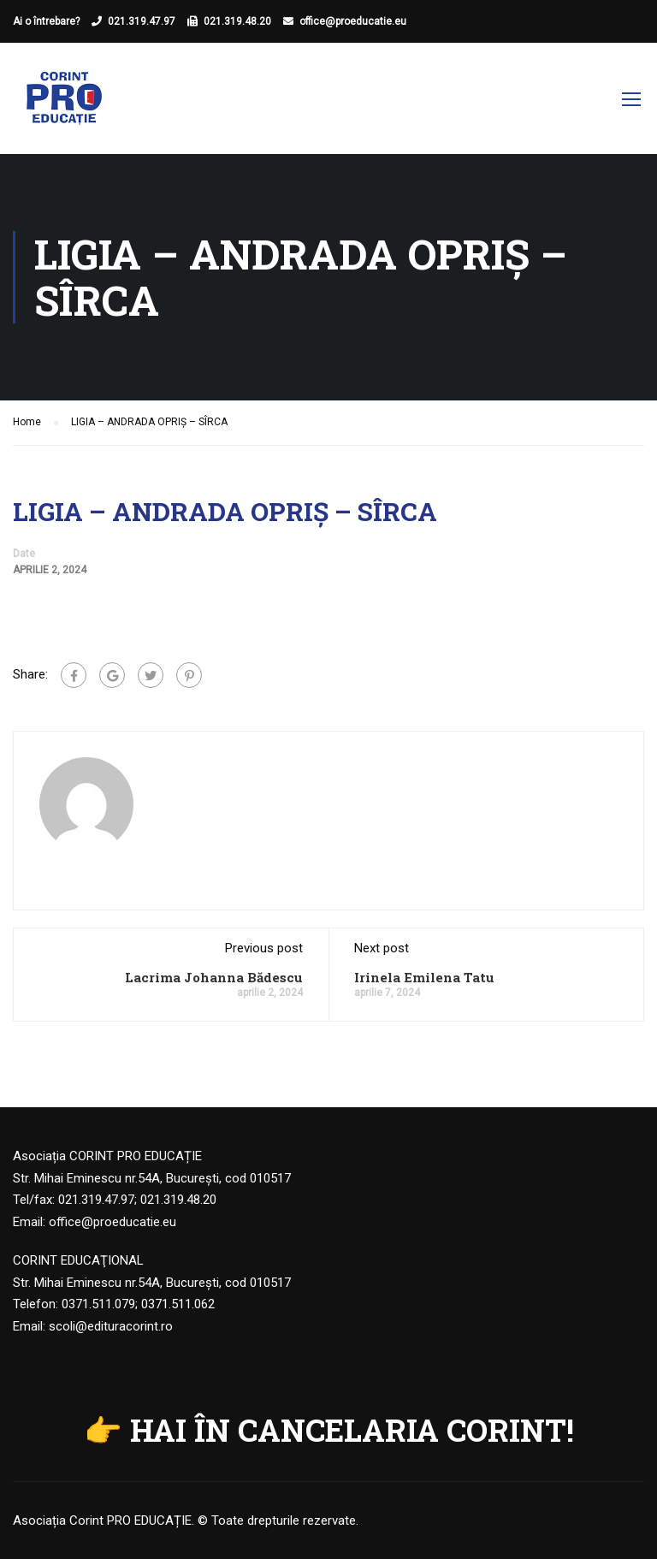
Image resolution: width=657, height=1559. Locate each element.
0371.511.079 (98, 1304)
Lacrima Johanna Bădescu (214, 977)
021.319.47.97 (141, 21)
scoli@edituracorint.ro (111, 1326)
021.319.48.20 (237, 21)
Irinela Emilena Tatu (424, 977)
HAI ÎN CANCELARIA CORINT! (352, 1429)
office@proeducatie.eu (352, 21)
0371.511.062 (178, 1304)
